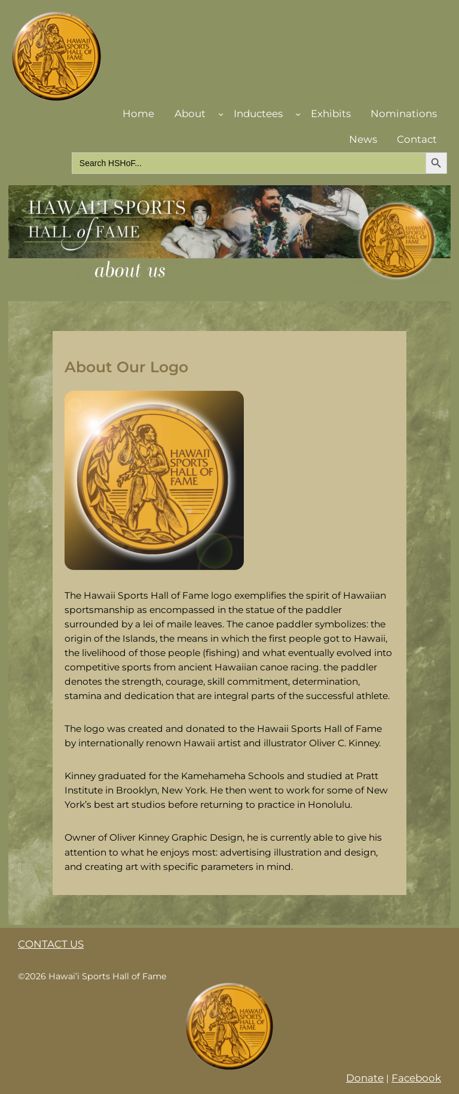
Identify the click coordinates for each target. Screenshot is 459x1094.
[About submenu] (221, 114)
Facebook (416, 1078)
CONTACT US (51, 944)
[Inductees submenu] (298, 114)
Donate (365, 1078)
